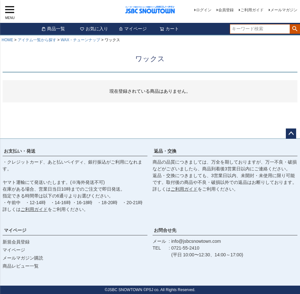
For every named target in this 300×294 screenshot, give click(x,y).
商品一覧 (53, 28)
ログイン (203, 10)
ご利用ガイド (252, 10)
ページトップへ (291, 133)
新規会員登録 (16, 241)
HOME (7, 40)
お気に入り (94, 28)
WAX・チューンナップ (80, 40)
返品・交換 (165, 151)
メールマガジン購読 (23, 258)
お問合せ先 (165, 230)
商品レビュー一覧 (21, 266)
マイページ (132, 28)
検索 (295, 28)
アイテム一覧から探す (37, 40)
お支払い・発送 (19, 151)
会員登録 (226, 10)
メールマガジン (283, 10)
